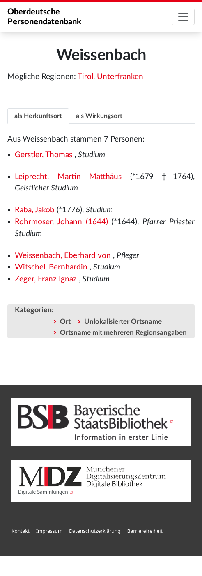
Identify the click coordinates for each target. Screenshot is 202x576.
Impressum (49, 530)
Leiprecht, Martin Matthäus (68, 177)
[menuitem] (20, 531)
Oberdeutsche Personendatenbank (44, 17)
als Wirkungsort (99, 116)
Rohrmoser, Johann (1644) (61, 222)
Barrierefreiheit (145, 530)
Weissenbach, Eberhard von (63, 256)
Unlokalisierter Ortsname (123, 321)
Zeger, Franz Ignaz (46, 279)
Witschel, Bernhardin (51, 267)
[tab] (38, 115)
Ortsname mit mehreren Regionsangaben (123, 332)
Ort (65, 321)
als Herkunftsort (38, 116)
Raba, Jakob (35, 210)
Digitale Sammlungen (43, 491)
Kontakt (20, 530)
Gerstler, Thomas (43, 155)
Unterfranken (120, 77)
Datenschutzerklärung (94, 530)
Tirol (85, 77)
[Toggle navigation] (183, 17)
